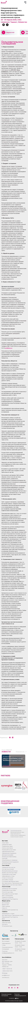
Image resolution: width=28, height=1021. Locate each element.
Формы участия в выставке (9, 872)
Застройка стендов (7, 879)
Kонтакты (5, 924)
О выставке (5, 842)
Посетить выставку (7, 892)
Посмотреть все (21, 751)
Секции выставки (7, 844)
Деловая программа (7, 855)
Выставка (5, 840)
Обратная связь (6, 922)
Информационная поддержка (10, 862)
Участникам (5, 865)
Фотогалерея (5, 903)
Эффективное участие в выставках (12, 885)
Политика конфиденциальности (20, 995)
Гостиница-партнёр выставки (10, 881)
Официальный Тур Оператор (10, 899)
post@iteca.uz (8, 348)
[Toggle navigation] (25, 2)
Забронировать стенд (8, 876)
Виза (3, 919)
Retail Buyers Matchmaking (9, 856)
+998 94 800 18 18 (7, 971)
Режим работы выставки (9, 849)
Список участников (7, 848)
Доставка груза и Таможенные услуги (12, 883)
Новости (4, 908)
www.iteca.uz (5, 977)
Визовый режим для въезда (10, 871)
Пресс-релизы (6, 906)
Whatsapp (4, 973)
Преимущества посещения (9, 888)
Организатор (6, 920)
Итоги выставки (6, 863)
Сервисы (4, 911)
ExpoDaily (4, 858)
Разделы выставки (7, 846)
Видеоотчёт (5, 904)
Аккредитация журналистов (10, 910)
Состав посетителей (8, 869)
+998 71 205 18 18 (7, 968)
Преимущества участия (8, 867)
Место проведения (7, 895)
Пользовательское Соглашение (6, 995)
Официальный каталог (8, 851)
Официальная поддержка (9, 853)
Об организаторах (7, 926)
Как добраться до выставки (10, 894)
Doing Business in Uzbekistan (9, 860)
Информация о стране (8, 913)
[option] (7, 785)
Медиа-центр (6, 901)
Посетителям (6, 886)
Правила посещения (7, 897)
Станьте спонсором (7, 878)
